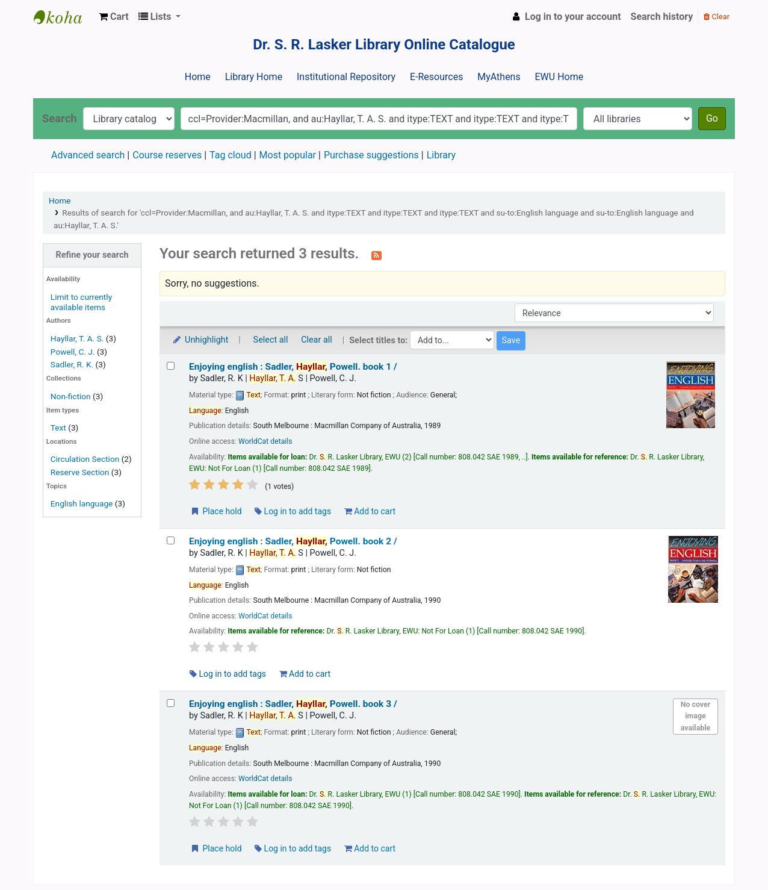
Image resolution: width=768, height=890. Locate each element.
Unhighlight (200, 340)
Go (712, 118)
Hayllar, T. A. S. (77, 338)
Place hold (216, 511)
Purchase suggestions (371, 155)
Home (198, 76)
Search (59, 118)
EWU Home (559, 76)
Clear (716, 16)
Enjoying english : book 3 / (293, 704)
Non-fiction (71, 396)
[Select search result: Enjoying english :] (171, 366)
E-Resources (436, 76)
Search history (662, 16)
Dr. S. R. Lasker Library (64, 17)
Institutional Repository (346, 76)
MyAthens (498, 76)
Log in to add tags (293, 511)
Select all (270, 340)
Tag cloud (230, 155)
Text (59, 427)
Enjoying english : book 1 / (293, 366)
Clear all (316, 340)
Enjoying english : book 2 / (293, 541)
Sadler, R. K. (72, 364)
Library (441, 155)
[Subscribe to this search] (376, 254)
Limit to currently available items (81, 302)
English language (82, 503)
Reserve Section (80, 472)
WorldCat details (265, 441)
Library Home (253, 76)
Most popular (287, 155)
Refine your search (92, 255)
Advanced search (88, 155)
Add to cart (369, 511)
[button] (114, 17)
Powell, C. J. (73, 351)
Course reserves (167, 155)
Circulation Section (85, 459)
